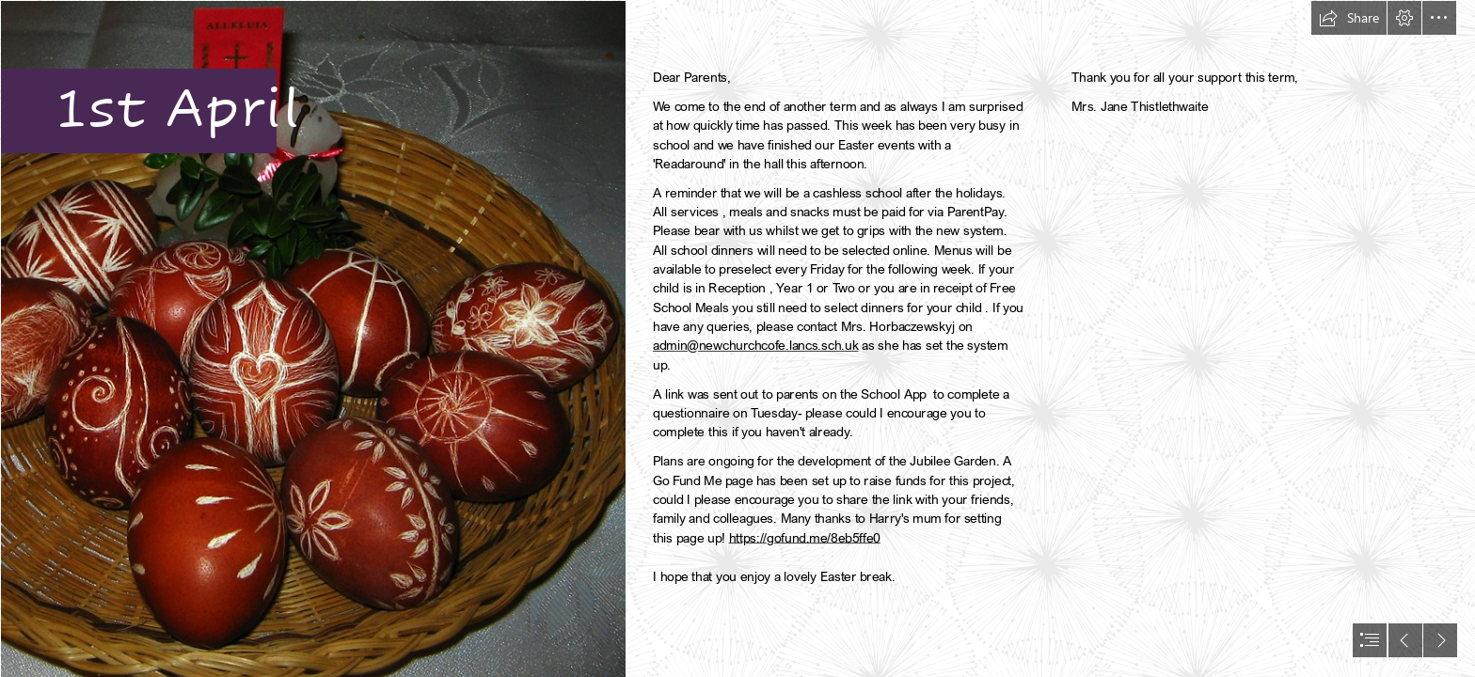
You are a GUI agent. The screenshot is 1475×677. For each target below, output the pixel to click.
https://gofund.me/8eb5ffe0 (804, 537)
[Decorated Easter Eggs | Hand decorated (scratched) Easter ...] (312, 338)
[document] (737, 338)
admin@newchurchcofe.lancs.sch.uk (755, 346)
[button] (1349, 18)
